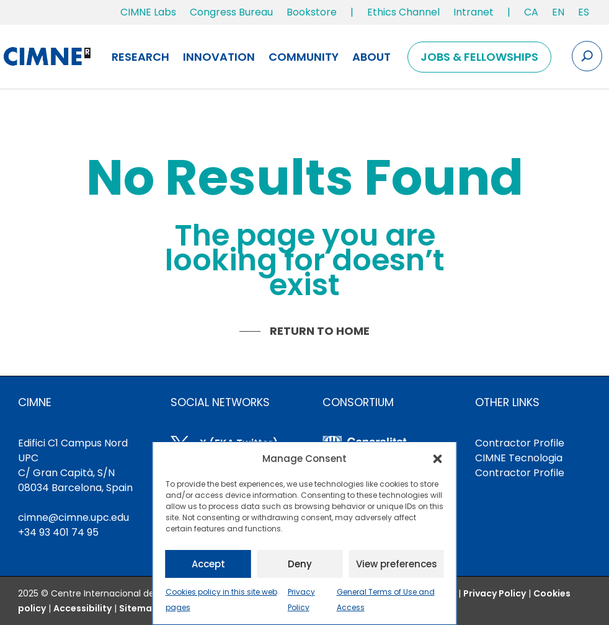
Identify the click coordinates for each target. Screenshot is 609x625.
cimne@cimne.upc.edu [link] (73, 517)
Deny (300, 563)
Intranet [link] (473, 12)
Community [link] (304, 56)
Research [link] (140, 56)
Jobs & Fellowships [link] (479, 56)
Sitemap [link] (138, 608)
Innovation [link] (219, 56)
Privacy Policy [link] (494, 593)
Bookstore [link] (312, 12)
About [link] (371, 56)
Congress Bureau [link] (231, 12)
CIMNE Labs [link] (148, 12)
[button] (438, 459)
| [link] (351, 12)
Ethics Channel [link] (403, 12)
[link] (531, 15)
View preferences (396, 563)
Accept (208, 563)
